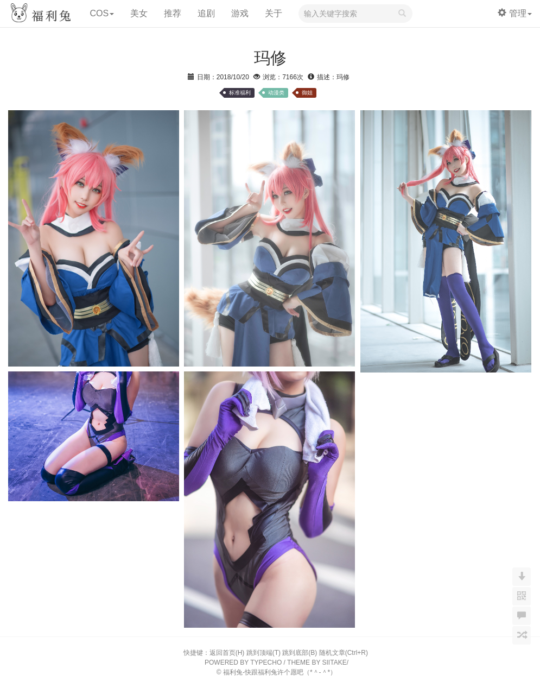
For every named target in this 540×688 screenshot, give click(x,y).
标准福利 (240, 93)
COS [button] (102, 13)
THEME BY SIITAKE (317, 662)
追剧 (206, 13)
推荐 (172, 13)
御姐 (307, 93)
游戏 (240, 13)
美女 (139, 13)
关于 (273, 13)
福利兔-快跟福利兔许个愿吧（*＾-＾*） (279, 672)
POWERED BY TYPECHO (243, 662)
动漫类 (276, 93)
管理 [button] (515, 13)
